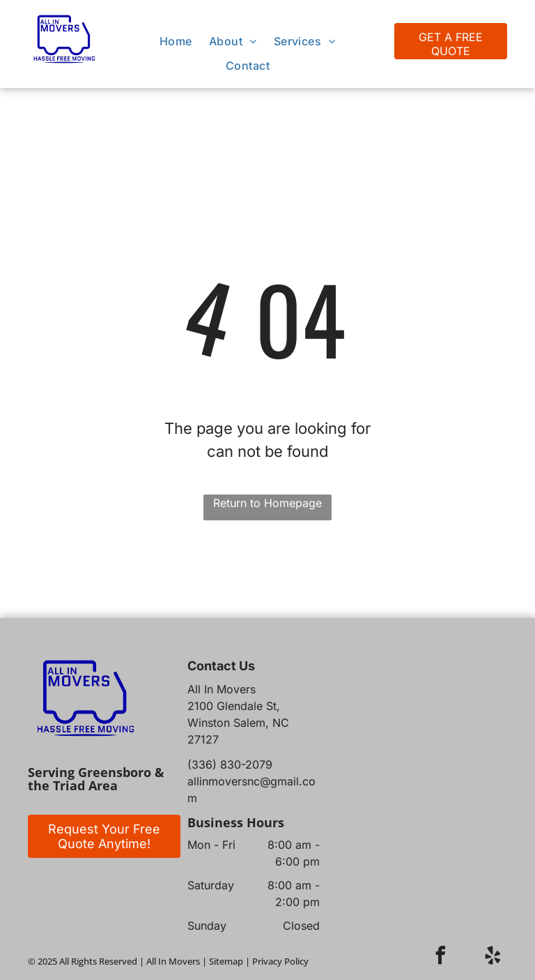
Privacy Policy (280, 961)
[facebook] (441, 957)
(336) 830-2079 (229, 764)
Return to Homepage (267, 503)
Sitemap (226, 961)
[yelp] (493, 957)
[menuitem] (176, 41)
